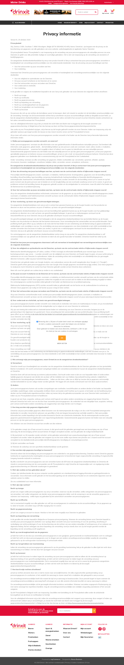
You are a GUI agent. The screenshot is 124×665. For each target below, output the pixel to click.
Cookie (73, 663)
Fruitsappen (33, 641)
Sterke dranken (34, 650)
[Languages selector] (108, 2)
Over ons (67, 633)
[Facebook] (100, 629)
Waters (31, 633)
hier (90, 265)
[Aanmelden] (74, 610)
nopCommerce (55, 659)
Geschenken (51, 644)
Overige (49, 648)
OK (62, 338)
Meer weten (62, 343)
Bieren (31, 628)
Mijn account (105, 13)
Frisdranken (33, 637)
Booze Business (76, 659)
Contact (66, 637)
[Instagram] (104, 629)
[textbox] (87, 12)
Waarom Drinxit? (70, 628)
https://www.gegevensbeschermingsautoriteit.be (86, 603)
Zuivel (48, 635)
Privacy (67, 663)
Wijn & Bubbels (34, 645)
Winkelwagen (86, 633)
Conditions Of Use (83, 663)
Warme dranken (52, 640)
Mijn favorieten (87, 637)
